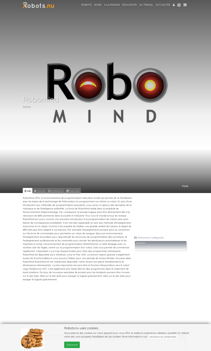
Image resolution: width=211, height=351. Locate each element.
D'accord (72, 344)
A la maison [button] (112, 4)
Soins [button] (97, 4)
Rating (184, 14)
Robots (27, 106)
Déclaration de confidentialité (163, 337)
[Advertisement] (160, 214)
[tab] (27, 191)
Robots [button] (141, 243)
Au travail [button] (146, 4)
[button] (185, 5)
